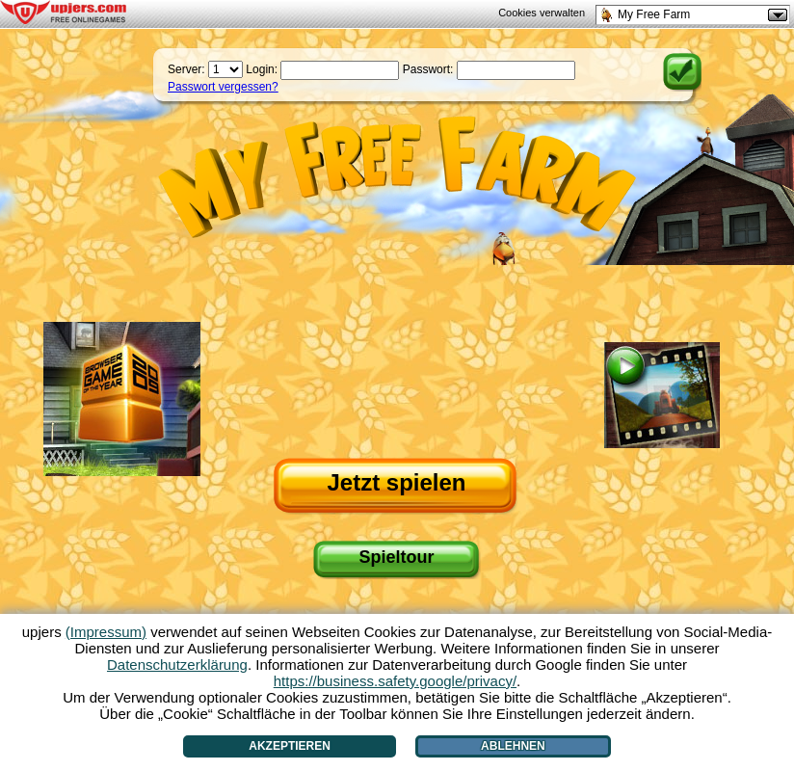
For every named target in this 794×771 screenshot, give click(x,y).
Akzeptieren (290, 746)
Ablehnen (513, 746)
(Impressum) (106, 632)
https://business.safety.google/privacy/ (395, 681)
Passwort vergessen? (223, 86)
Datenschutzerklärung (177, 664)
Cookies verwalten (541, 12)
